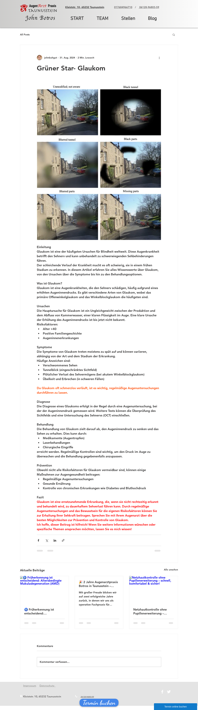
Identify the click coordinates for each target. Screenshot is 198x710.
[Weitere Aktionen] (159, 58)
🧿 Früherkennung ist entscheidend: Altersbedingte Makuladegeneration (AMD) (43, 611)
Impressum (29, 685)
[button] (173, 34)
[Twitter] (168, 691)
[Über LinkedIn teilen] (54, 540)
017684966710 (123, 7)
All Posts (25, 34)
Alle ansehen (171, 569)
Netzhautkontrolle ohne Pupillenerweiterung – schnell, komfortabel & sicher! (150, 611)
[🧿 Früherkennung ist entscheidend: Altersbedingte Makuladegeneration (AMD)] (44, 589)
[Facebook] (162, 691)
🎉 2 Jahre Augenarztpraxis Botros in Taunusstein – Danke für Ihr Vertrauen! (98, 584)
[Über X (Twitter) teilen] (46, 540)
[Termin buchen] (99, 703)
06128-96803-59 (149, 7)
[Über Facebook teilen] (38, 540)
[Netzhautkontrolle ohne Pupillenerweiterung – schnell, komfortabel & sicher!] (153, 589)
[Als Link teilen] (63, 540)
